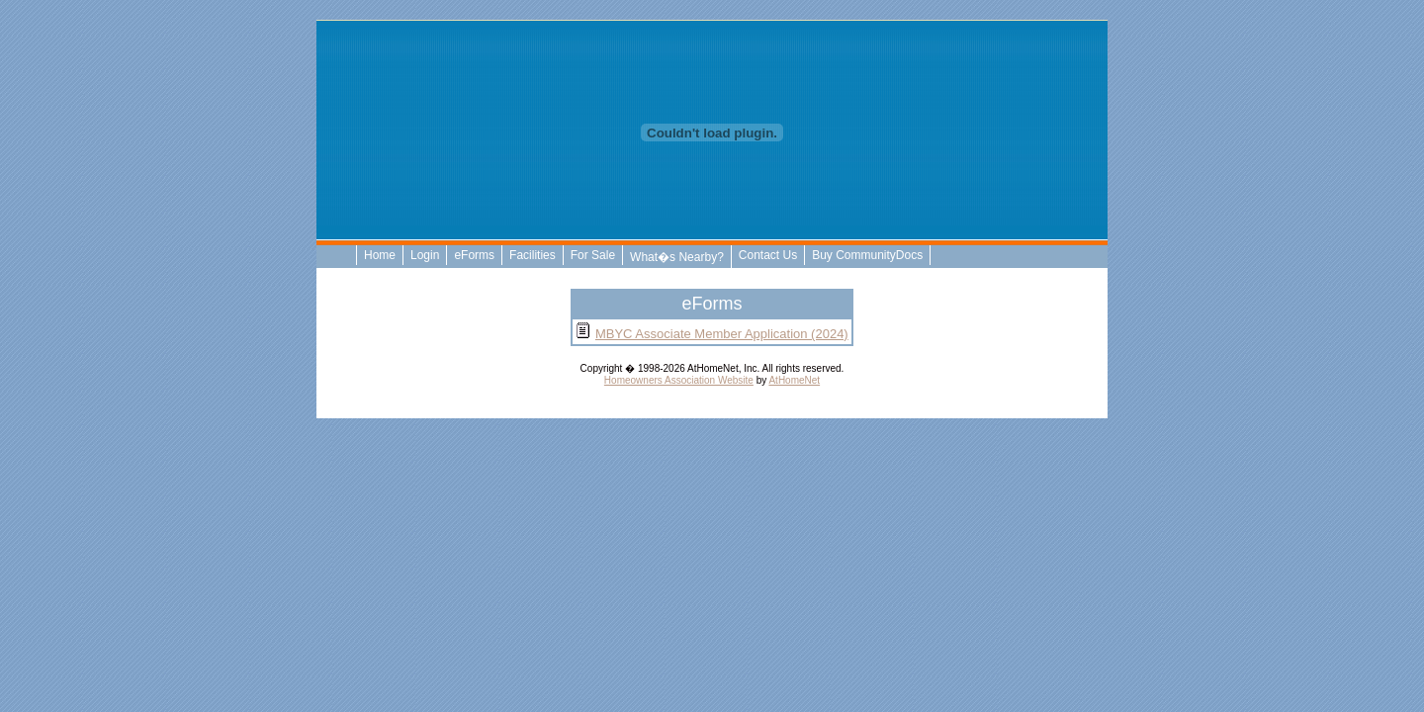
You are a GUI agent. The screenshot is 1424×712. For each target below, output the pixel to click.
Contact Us (768, 255)
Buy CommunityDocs (867, 255)
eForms (474, 255)
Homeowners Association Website (679, 380)
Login (424, 255)
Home (380, 255)
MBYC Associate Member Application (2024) (721, 333)
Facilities (532, 255)
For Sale (593, 255)
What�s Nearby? (677, 257)
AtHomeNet (794, 380)
